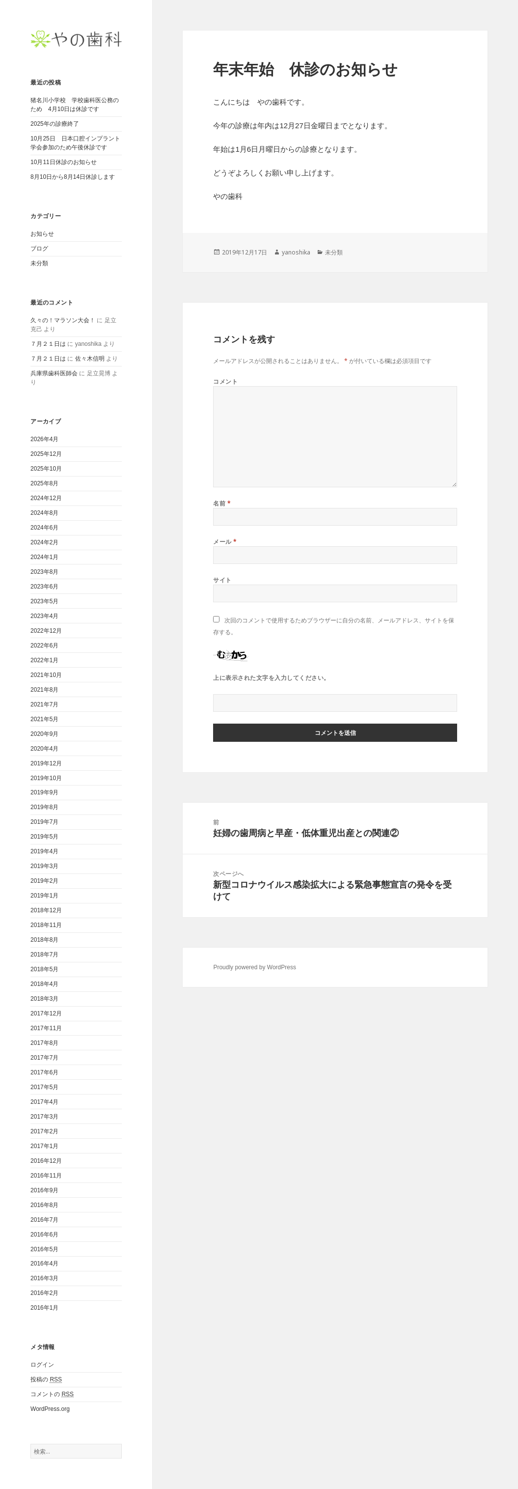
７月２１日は (48, 343)
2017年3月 (44, 1116)
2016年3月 (44, 1278)
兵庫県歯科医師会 (54, 373)
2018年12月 (46, 910)
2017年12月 (46, 1013)
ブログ (39, 248)
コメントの (52, 1394)
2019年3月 (44, 866)
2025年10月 (46, 468)
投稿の (46, 1379)
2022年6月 (44, 645)
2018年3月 (44, 998)
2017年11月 (46, 1028)
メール (225, 541)
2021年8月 (44, 689)
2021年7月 (44, 704)
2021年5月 (44, 719)
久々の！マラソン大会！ (62, 320)
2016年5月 (44, 1249)
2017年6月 (44, 1072)
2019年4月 (44, 851)
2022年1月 (44, 660)
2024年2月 (44, 542)
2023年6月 (44, 586)
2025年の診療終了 (54, 123)
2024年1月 (44, 557)
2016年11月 (46, 1175)
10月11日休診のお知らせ (63, 162)
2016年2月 (44, 1293)
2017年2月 (44, 1131)
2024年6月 (44, 527)
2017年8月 (44, 1042)
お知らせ (42, 233)
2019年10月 (46, 778)
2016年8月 (44, 1205)
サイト (222, 580)
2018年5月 (44, 969)
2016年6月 (44, 1234)
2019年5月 (44, 836)
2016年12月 (46, 1160)
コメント (225, 381)
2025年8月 (44, 483)
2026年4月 (44, 439)
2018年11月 (46, 925)
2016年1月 (44, 1307)
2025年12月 (46, 453)
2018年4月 (44, 984)
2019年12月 (46, 763)
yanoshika (296, 252)
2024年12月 (46, 498)
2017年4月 (44, 1101)
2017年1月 (44, 1146)
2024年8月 (44, 512)
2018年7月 (44, 954)
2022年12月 (46, 630)
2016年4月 (44, 1263)
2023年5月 (44, 601)
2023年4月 (44, 616)
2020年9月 (44, 733)
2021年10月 (46, 675)
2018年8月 (44, 939)
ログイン (42, 1364)
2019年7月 (44, 821)
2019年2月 (44, 880)
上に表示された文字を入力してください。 (271, 678)
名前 (222, 503)
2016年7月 (44, 1219)
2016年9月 (44, 1190)
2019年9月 (44, 792)
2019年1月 (44, 895)
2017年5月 (44, 1087)
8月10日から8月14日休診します (72, 176)
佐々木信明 (90, 358)
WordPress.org (50, 1408)
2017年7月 (44, 1057)
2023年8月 (44, 571)
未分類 (39, 263)
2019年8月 (44, 807)
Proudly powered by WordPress (254, 967)
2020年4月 (44, 748)
